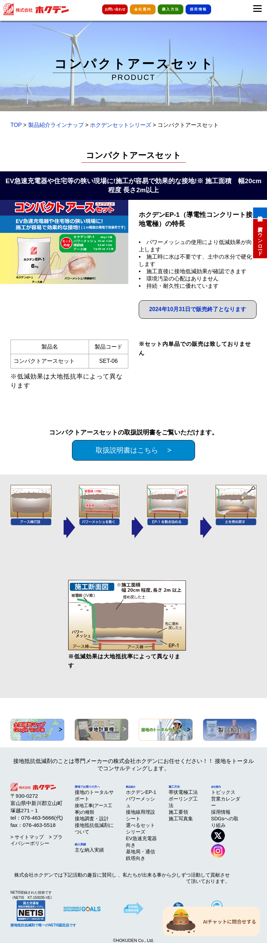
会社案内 (143, 9)
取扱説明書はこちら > (133, 450)
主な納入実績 (89, 850)
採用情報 (198, 9)
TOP (16, 125)
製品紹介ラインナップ (56, 125)
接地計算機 (260, 212)
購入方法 (170, 9)
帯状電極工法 (183, 792)
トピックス (223, 792)
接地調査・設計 (92, 818)
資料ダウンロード (260, 238)
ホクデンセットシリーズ (120, 125)
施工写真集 (181, 818)
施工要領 (178, 812)
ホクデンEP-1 (141, 792)
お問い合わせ (115, 9)
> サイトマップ (27, 837)
